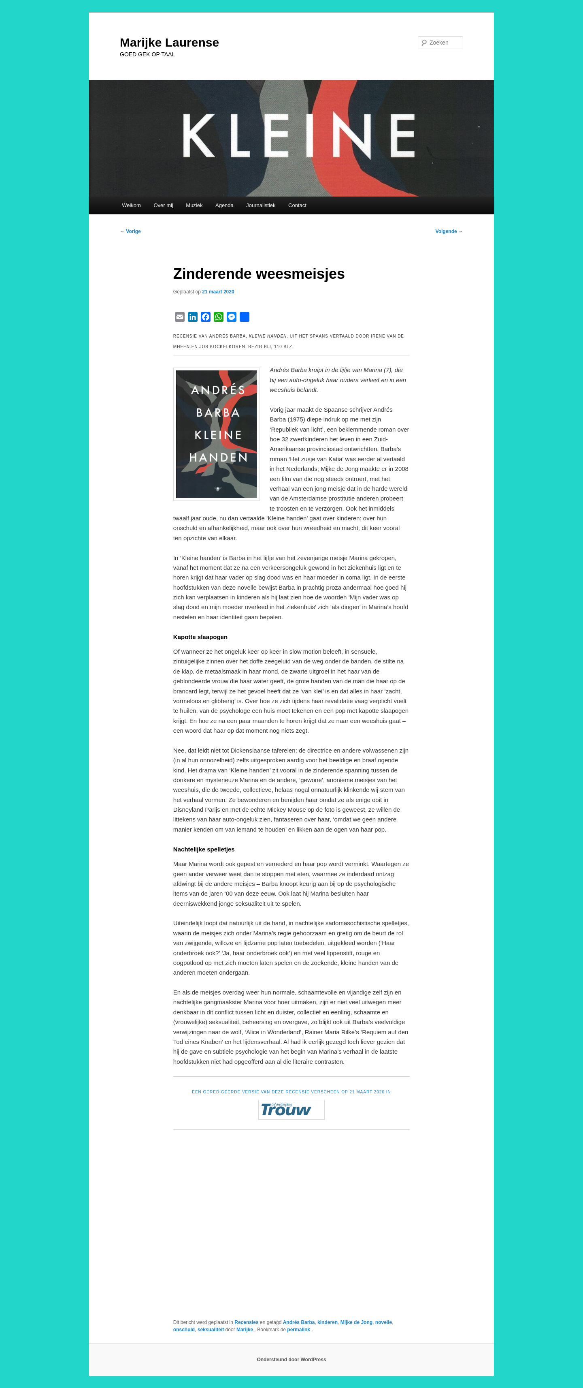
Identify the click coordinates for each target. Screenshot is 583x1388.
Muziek (194, 205)
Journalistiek (260, 205)
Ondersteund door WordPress (291, 1359)
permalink (299, 1329)
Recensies (246, 1322)
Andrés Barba (299, 1322)
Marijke (245, 1329)
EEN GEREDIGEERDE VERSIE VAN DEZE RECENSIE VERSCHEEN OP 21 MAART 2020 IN (291, 1092)
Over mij (163, 205)
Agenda (224, 205)
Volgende (449, 231)
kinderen (327, 1322)
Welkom (131, 205)
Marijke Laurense (169, 42)
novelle (383, 1322)
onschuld (184, 1329)
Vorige (130, 231)
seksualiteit (211, 1329)
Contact (297, 205)
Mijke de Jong (356, 1322)
